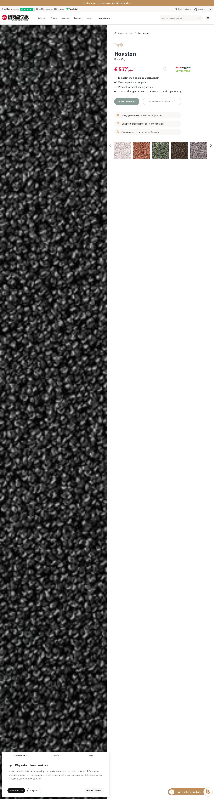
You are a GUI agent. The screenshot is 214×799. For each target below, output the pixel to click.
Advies (54, 18)
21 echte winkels (184, 9)
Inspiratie (78, 18)
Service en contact (205, 9)
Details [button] (56, 755)
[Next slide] (211, 146)
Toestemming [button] (20, 755)
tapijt (131, 33)
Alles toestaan (16, 790)
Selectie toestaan (94, 790)
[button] (107, 3)
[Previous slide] (110, 146)
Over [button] (91, 755)
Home (119, 33)
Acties (90, 18)
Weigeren (34, 790)
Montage (66, 18)
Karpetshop (104, 18)
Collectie (42, 18)
